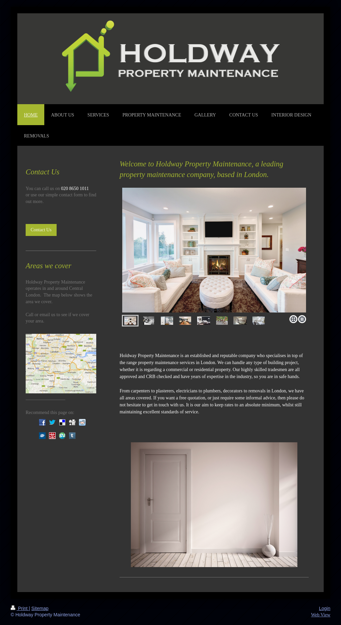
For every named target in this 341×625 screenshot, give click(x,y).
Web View (320, 614)
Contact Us (41, 229)
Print (20, 608)
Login (324, 608)
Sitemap (39, 608)
